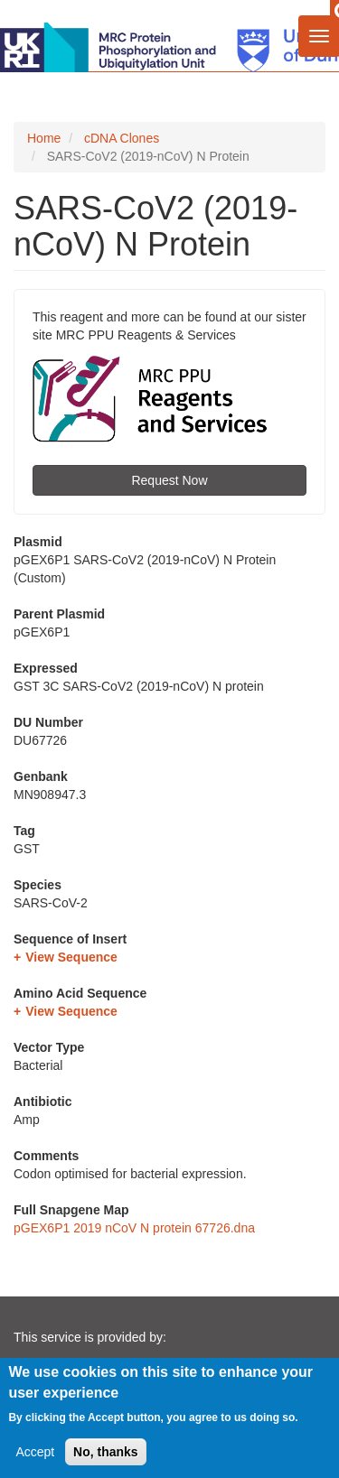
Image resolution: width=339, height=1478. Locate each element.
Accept (34, 1453)
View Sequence (71, 957)
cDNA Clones (121, 138)
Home (44, 138)
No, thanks (105, 1453)
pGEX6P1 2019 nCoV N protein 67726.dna (134, 1228)
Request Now (169, 480)
